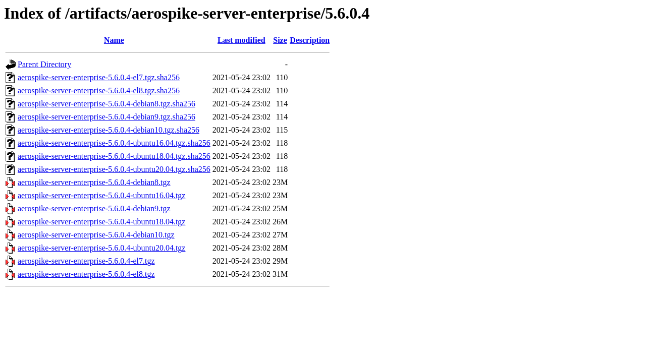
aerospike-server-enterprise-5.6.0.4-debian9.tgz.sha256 (106, 116)
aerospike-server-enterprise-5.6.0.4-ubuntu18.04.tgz (101, 221)
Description (310, 40)
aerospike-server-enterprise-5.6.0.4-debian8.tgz (94, 182)
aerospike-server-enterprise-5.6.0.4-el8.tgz (86, 274)
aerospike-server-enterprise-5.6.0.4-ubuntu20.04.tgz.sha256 (114, 169)
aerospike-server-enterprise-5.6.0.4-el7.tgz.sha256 (99, 77)
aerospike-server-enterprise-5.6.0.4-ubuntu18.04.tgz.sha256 (114, 156)
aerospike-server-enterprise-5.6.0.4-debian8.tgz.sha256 (106, 103)
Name (114, 40)
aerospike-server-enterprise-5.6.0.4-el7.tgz (86, 261)
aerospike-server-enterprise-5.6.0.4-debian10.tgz (96, 234)
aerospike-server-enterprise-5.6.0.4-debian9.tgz (94, 208)
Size (280, 40)
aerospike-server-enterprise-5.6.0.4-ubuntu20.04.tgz (101, 248)
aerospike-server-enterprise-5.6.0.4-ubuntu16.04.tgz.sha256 (114, 143)
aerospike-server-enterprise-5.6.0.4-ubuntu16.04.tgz (101, 195)
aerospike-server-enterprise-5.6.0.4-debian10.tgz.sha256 (108, 130)
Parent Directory (44, 64)
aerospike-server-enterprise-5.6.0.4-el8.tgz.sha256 (99, 90)
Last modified (241, 40)
